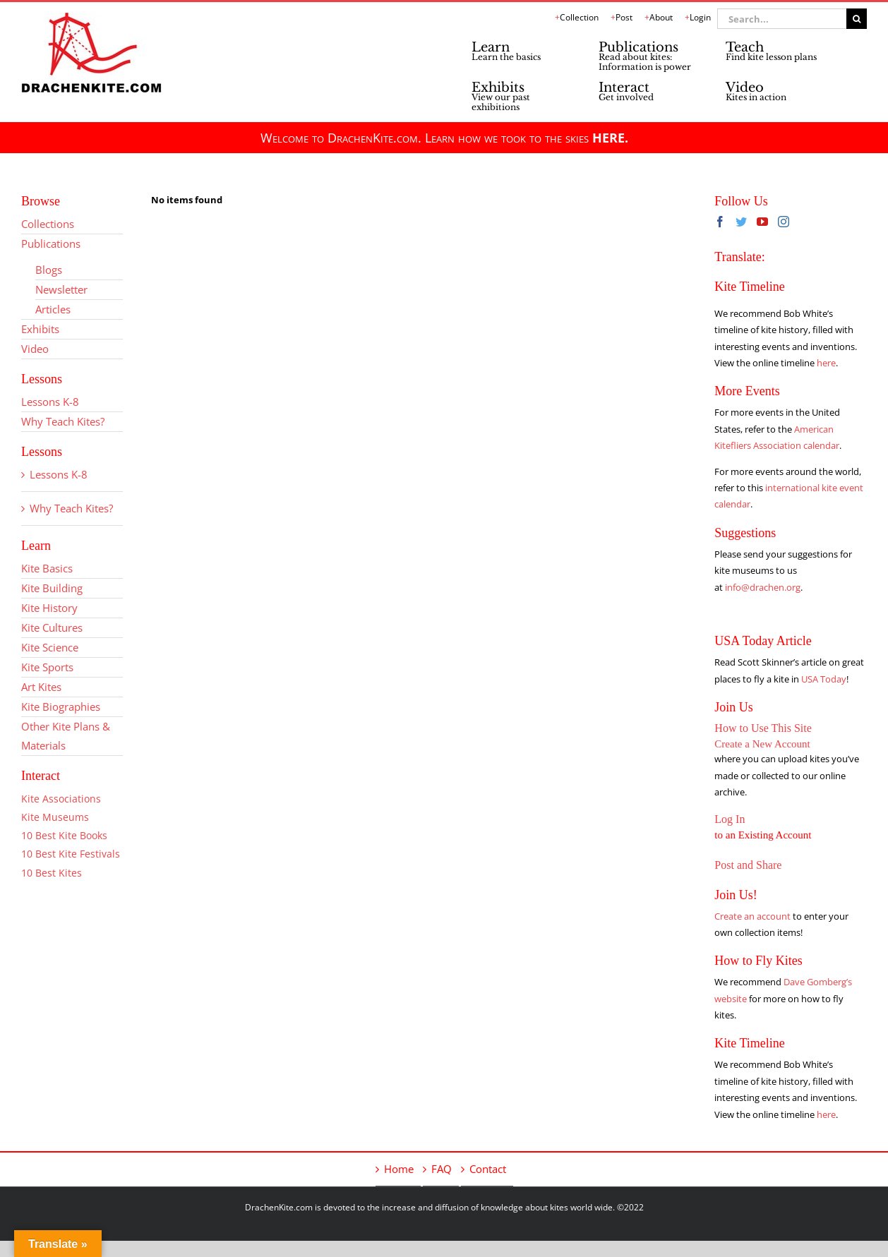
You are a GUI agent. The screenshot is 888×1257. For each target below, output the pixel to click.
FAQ (441, 1169)
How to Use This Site (762, 728)
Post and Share (747, 865)
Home (399, 1169)
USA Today (823, 679)
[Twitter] (741, 221)
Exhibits (40, 329)
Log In (729, 819)
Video (35, 349)
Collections (47, 224)
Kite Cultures (52, 627)
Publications (50, 243)
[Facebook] (720, 221)
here (826, 362)
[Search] (856, 18)
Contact (487, 1169)
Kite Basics (47, 568)
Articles (53, 309)
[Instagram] (783, 221)
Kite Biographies (60, 706)
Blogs (48, 270)
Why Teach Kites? (62, 421)
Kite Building (52, 588)
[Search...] (781, 18)
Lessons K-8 (50, 402)
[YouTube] (762, 221)
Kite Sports (47, 667)
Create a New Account (762, 744)
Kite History (49, 608)
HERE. (610, 137)
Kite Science (49, 647)
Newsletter (61, 289)
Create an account (752, 916)
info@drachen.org (762, 587)
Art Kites (41, 687)
